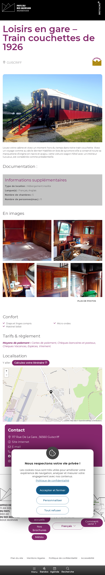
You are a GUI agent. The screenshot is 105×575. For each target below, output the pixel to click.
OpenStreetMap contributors (90, 421)
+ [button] (6, 371)
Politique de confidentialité (52, 480)
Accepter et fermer (52, 490)
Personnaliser (52, 500)
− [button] (6, 375)
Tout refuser (52, 510)
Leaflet (66, 421)
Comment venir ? (91, 522)
